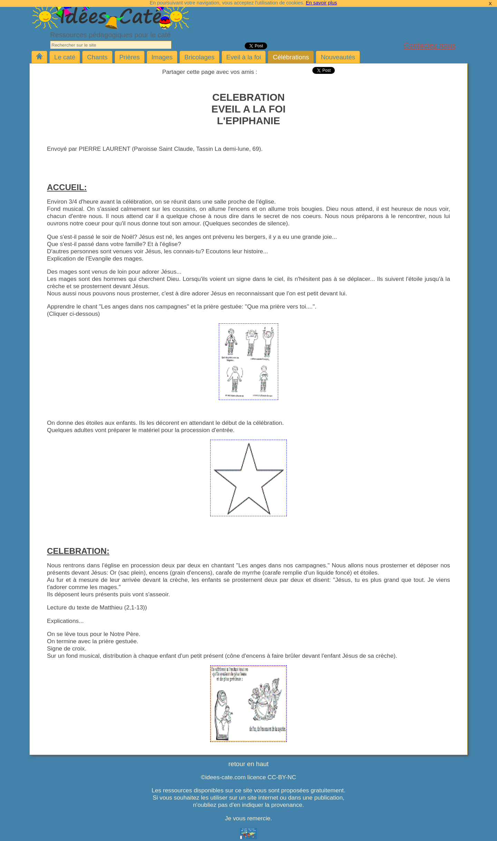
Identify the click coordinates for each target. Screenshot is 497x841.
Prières (129, 57)
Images (162, 57)
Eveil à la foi (243, 57)
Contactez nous (430, 45)
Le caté (64, 57)
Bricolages (199, 57)
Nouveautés (338, 57)
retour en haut (248, 763)
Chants (97, 57)
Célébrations (291, 57)
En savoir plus (321, 3)
